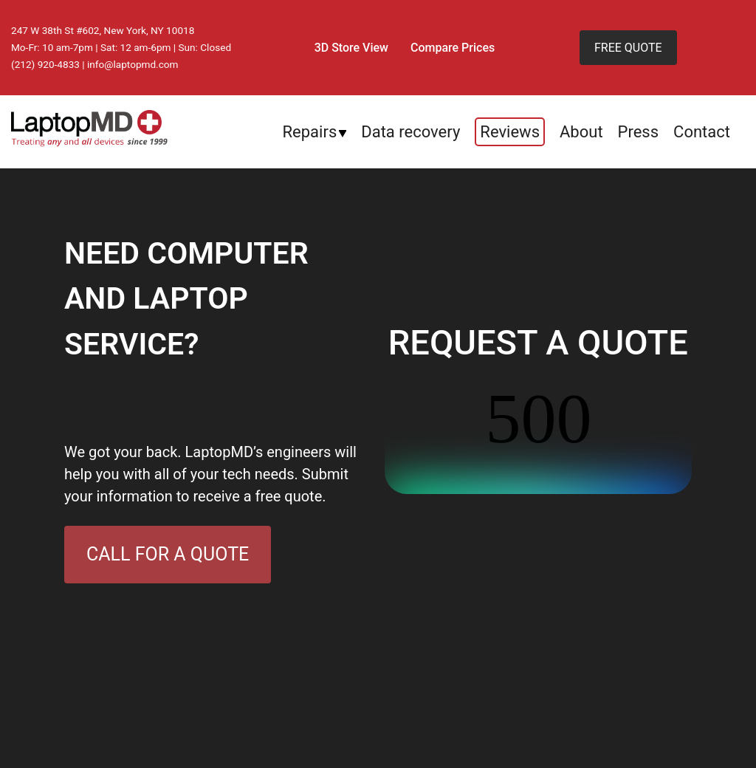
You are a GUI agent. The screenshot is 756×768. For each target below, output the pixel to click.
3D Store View (351, 48)
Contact (701, 132)
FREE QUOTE (628, 48)
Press (638, 132)
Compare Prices (452, 48)
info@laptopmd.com (133, 64)
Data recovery (410, 132)
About (581, 132)
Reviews (510, 132)
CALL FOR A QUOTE (167, 554)
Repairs (310, 132)
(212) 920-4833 (45, 64)
